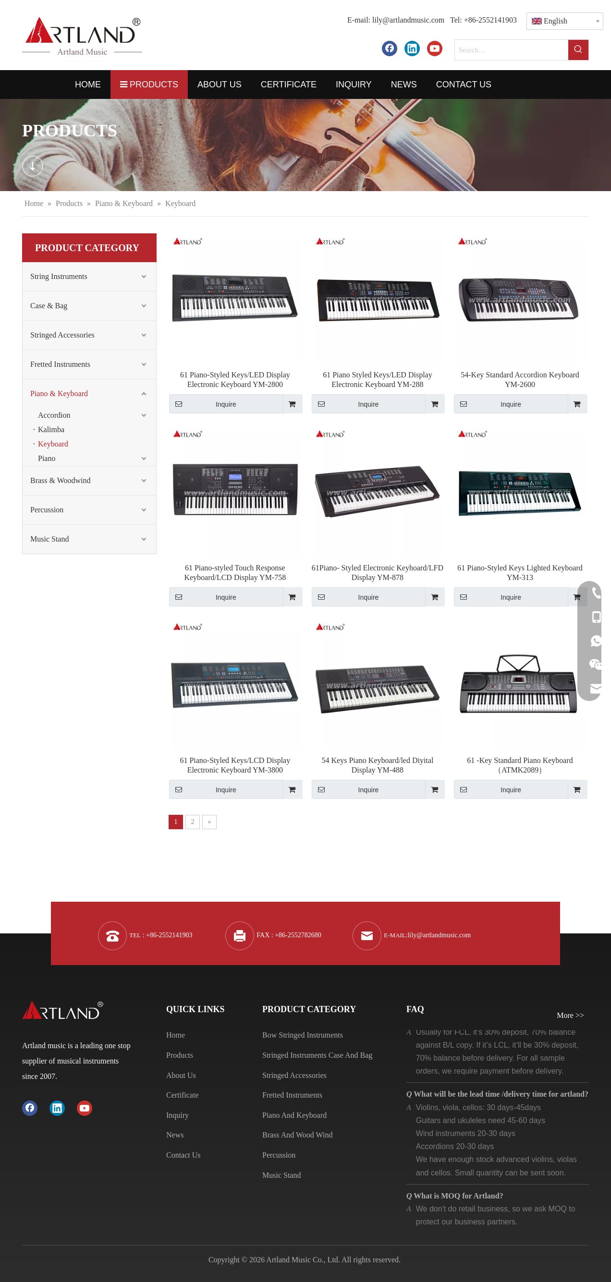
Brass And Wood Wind (297, 1135)
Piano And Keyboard (294, 1115)
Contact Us (183, 1155)
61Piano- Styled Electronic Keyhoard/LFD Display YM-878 (377, 572)
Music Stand (49, 539)
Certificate (182, 1095)
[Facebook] (389, 48)
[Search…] (511, 50)
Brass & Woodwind (60, 480)
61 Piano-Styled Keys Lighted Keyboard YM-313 (519, 572)
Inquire (202, 403)
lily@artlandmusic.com (408, 20)
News (174, 1135)
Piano (46, 458)
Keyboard (53, 444)
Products (179, 1055)
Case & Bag (48, 306)
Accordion (54, 415)
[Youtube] (434, 48)
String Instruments (58, 276)
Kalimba (51, 429)
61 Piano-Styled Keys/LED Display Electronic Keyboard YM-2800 (235, 379)
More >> (570, 1015)
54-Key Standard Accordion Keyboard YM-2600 (520, 379)
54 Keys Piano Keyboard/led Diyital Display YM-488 (378, 765)
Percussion (46, 510)
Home (175, 1035)
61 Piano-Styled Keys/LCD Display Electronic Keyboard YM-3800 (235, 765)
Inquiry (177, 1115)
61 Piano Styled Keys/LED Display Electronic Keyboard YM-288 (377, 379)
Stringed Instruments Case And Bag (317, 1055)
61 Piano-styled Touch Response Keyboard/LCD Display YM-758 (235, 572)
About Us (181, 1075)
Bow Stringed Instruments (302, 1035)
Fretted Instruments (60, 364)
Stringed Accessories (62, 335)
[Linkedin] (412, 48)
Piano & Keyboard (59, 393)
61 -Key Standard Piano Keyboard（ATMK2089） (520, 765)
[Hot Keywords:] (578, 50)
